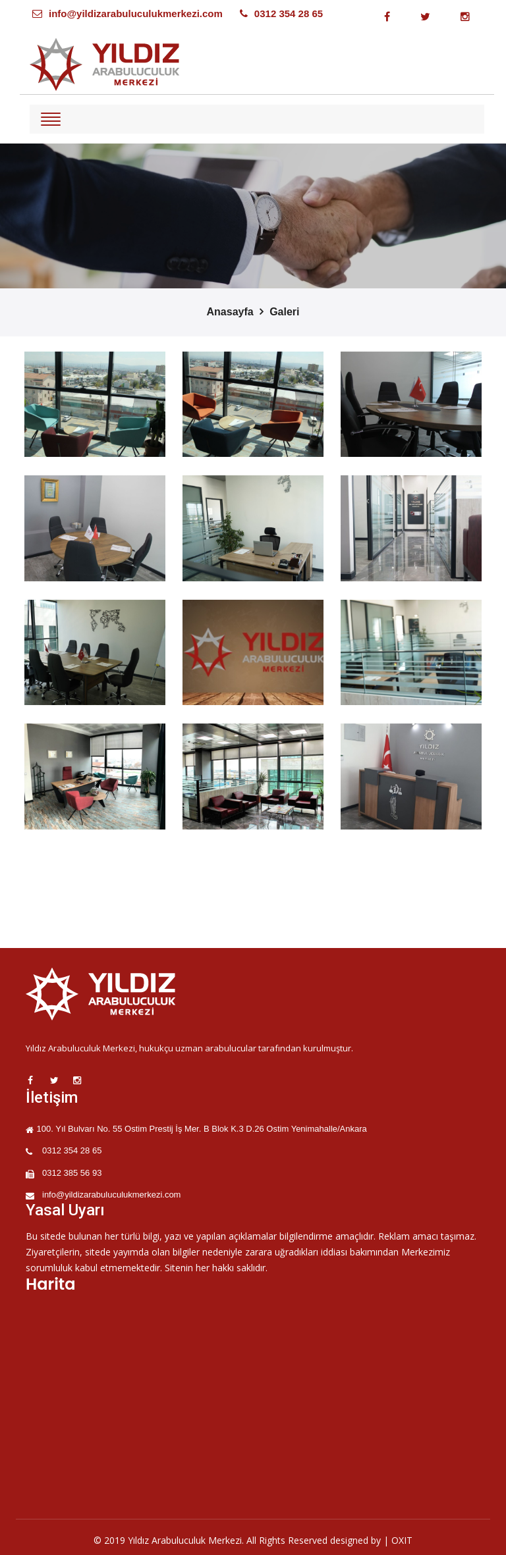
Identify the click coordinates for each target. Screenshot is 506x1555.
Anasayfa (230, 311)
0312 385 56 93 (71, 1173)
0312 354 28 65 (288, 13)
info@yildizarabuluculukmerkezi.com (136, 13)
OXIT (401, 1540)
